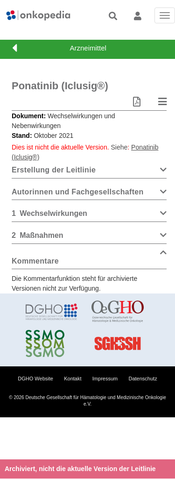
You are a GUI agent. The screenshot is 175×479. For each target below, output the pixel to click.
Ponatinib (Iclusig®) (60, 86)
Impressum (105, 378)
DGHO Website (35, 378)
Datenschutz (143, 378)
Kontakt (72, 378)
